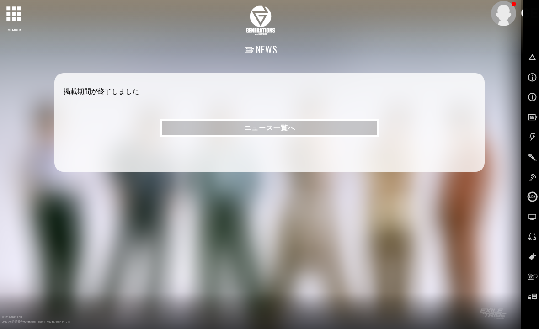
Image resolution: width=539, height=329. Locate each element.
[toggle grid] (14, 14)
